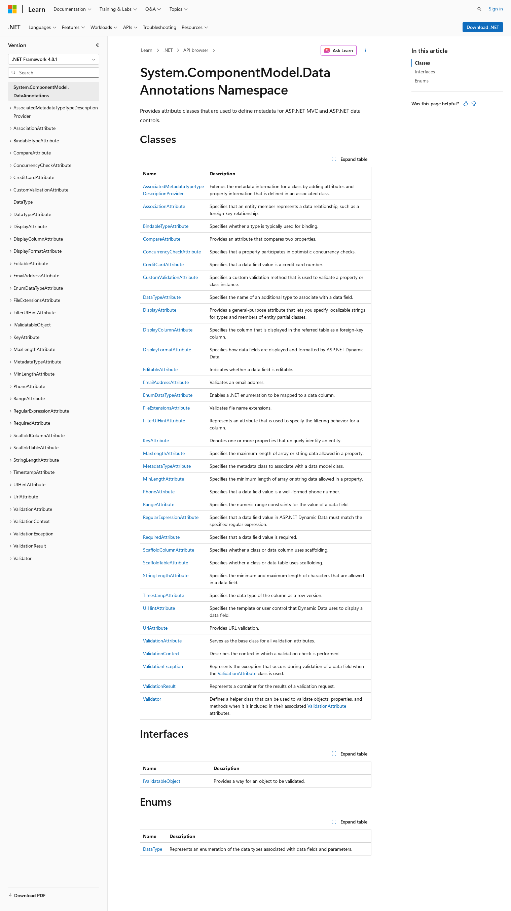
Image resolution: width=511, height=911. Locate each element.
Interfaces (425, 71)
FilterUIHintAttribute (164, 420)
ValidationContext (161, 653)
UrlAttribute (155, 628)
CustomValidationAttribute (170, 277)
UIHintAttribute (159, 608)
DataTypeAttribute (162, 297)
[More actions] (365, 50)
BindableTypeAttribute (165, 226)
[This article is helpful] (466, 104)
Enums (422, 80)
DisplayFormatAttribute (167, 349)
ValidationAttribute (162, 640)
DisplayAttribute (159, 310)
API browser (195, 50)
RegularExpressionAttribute (170, 517)
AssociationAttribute (164, 206)
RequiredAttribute (161, 537)
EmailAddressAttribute (166, 382)
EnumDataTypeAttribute (167, 395)
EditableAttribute (160, 369)
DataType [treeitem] (23, 202)
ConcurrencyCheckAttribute (172, 251)
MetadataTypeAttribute (167, 466)
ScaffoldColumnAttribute (168, 550)
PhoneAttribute (159, 491)
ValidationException (163, 666)
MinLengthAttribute (163, 479)
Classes (422, 63)
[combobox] (53, 59)
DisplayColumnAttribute (167, 329)
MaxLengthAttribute (164, 453)
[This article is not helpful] (474, 104)
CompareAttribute (161, 239)
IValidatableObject (161, 781)
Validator (152, 699)
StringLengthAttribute (165, 575)
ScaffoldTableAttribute (165, 562)
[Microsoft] (12, 9)
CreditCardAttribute (163, 264)
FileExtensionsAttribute (166, 408)
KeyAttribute (156, 440)
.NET (168, 50)
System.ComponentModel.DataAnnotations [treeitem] (41, 91)
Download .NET (483, 27)
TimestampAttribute (163, 595)
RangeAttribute (158, 504)
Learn (146, 50)
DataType (152, 849)
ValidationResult (159, 686)
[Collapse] (97, 45)
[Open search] (479, 9)
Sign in (496, 8)
